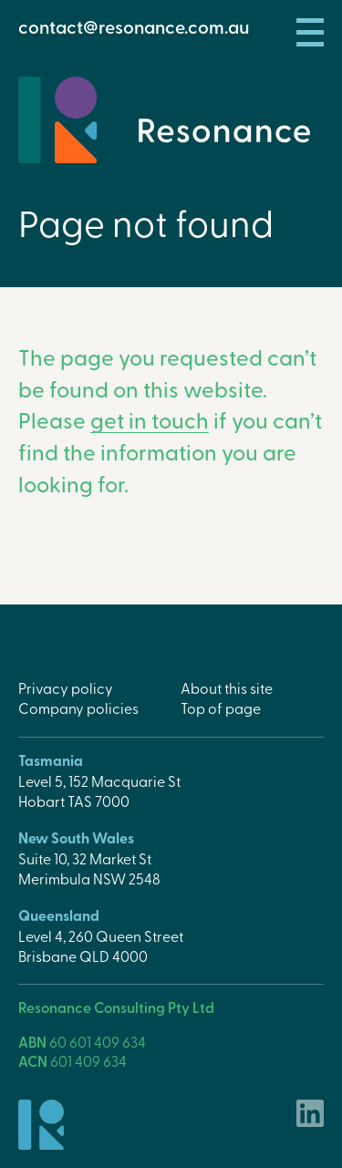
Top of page (221, 708)
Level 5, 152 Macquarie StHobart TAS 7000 (99, 790)
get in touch (149, 419)
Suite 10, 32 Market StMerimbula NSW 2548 (89, 868)
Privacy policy (65, 687)
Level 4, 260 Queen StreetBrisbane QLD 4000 (100, 945)
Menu (310, 32)
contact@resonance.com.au (133, 26)
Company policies (78, 708)
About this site (227, 687)
